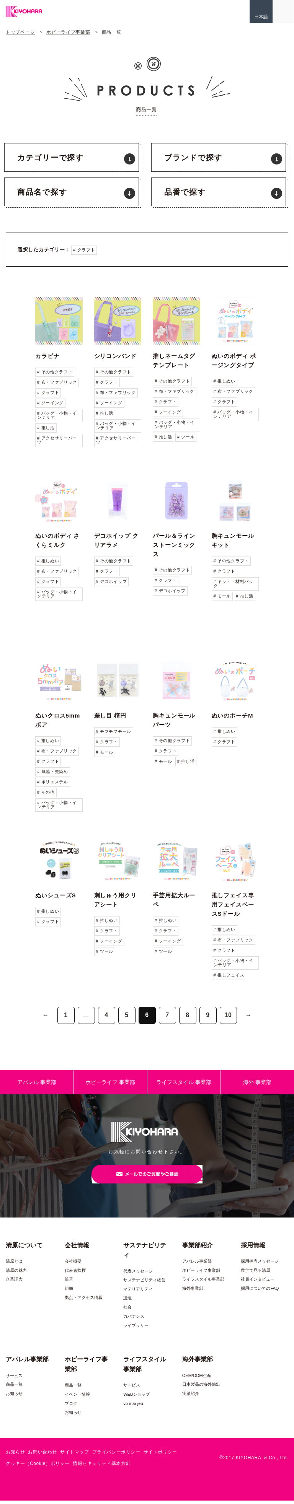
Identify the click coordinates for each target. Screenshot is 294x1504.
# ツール (186, 437)
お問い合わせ (42, 1455)
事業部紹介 (197, 1248)
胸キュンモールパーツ (174, 720)
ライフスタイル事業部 (203, 1282)
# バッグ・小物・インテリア (57, 415)
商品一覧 (14, 1387)
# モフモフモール (113, 731)
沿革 (69, 1282)
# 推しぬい (224, 381)
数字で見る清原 (255, 1273)
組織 (69, 1291)
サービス (14, 1379)
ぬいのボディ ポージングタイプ (234, 360)
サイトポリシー (160, 1455)
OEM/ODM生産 (196, 1379)
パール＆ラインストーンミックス (174, 544)
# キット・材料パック (233, 583)
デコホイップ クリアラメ (116, 540)
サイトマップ (74, 1455)
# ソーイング (50, 402)
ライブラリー (136, 1328)
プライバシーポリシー (116, 1455)
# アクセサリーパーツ (57, 440)
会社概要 (73, 1264)
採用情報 (253, 1248)
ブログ (71, 1407)
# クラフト (84, 249)
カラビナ (47, 356)
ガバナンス (133, 1319)
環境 (127, 1301)
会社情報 (77, 1248)
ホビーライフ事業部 (68, 32)
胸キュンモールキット (233, 540)
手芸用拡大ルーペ (174, 900)
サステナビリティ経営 (144, 1283)
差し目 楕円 (110, 715)
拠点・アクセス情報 (84, 1301)
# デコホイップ (111, 581)
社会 (127, 1310)
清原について (24, 1248)
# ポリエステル (52, 782)
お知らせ (14, 1397)
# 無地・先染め (52, 771)
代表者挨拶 (75, 1273)
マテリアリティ (138, 1292)
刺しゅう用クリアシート (115, 900)
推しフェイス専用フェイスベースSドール (233, 904)
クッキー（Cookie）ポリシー (38, 1466)
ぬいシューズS (55, 895)
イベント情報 (77, 1397)
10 (228, 1015)
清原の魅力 (16, 1273)
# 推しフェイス (229, 975)
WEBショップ (136, 1397)
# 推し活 (46, 427)
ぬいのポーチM (232, 715)
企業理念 (14, 1282)
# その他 (46, 792)
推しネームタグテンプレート (174, 360)
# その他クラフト (54, 371)
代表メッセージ (138, 1274)
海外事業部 (192, 1291)
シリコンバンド (115, 356)
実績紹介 (190, 1397)
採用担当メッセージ (260, 1264)
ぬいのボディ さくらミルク (57, 540)
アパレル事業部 (197, 1264)
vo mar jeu (133, 1407)
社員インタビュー (257, 1282)
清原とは (14, 1264)
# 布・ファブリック (57, 382)
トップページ (20, 32)
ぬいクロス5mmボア (57, 720)
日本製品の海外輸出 (201, 1387)
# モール (222, 596)
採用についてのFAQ (260, 1291)
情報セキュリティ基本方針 (102, 1466)
